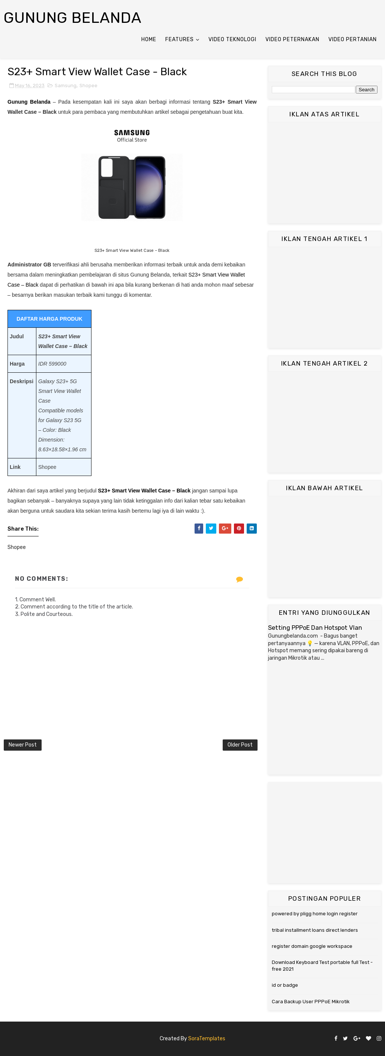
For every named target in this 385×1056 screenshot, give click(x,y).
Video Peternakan (292, 39)
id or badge (285, 985)
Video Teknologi (232, 39)
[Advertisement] (325, 173)
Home (148, 39)
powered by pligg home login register (315, 913)
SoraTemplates (206, 1038)
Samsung (65, 85)
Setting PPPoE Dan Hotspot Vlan (315, 627)
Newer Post (23, 745)
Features (179, 39)
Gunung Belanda (73, 18)
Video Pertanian (352, 39)
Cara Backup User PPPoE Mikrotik (311, 1001)
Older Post (240, 745)
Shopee (88, 85)
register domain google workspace (312, 946)
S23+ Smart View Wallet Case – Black (144, 491)
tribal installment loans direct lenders (315, 930)
